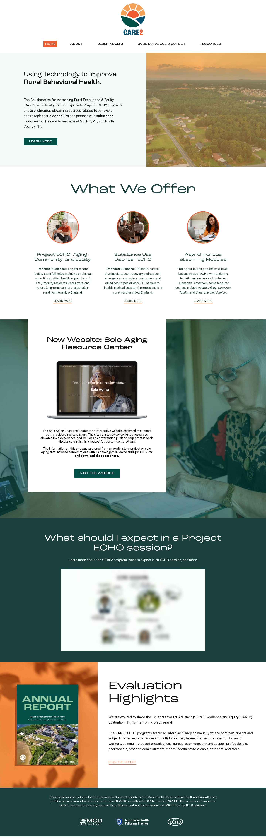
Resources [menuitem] (210, 44)
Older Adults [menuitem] (110, 44)
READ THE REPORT (122, 762)
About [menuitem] (76, 44)
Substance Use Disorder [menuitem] (161, 44)
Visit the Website (97, 473)
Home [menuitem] (50, 44)
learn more (40, 141)
